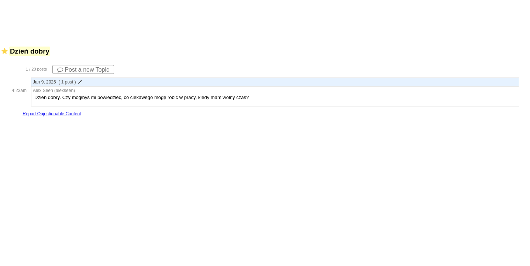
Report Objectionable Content (52, 113)
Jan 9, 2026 (57, 82)
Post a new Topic (83, 69)
